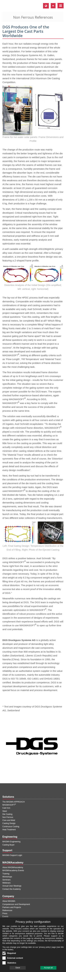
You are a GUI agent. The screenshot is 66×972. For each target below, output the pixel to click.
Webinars (6, 883)
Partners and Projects (11, 907)
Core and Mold (8, 820)
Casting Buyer (8, 845)
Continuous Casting (10, 826)
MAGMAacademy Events (13, 870)
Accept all (48, 969)
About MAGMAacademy (12, 867)
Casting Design (8, 823)
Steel (4, 811)
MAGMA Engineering (11, 841)
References (7, 910)
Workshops (7, 877)
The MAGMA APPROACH (13, 802)
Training (5, 874)
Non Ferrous (7, 817)
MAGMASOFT (9, 805)
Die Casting (7, 814)
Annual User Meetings (11, 886)
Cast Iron (6, 808)
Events (5, 916)
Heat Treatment (9, 829)
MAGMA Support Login (12, 855)
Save (17, 969)
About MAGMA (8, 901)
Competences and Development (16, 904)
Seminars (6, 880)
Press (4, 913)
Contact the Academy (11, 889)
